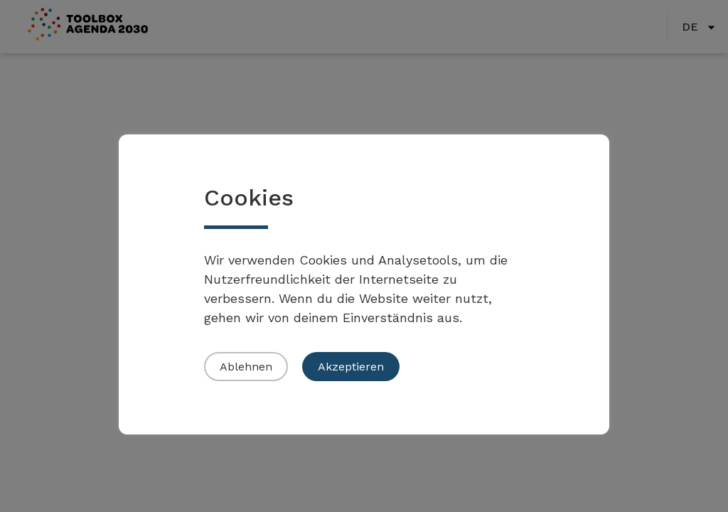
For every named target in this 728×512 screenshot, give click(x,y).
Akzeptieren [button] (351, 366)
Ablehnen (246, 366)
